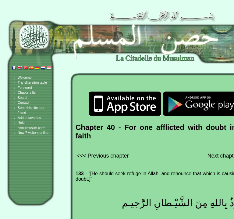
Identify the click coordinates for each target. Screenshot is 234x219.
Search (23, 97)
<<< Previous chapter (102, 156)
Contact (23, 102)
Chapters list (27, 92)
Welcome (25, 77)
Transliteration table (32, 82)
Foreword (25, 87)
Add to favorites (29, 118)
